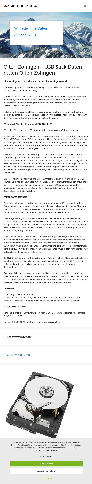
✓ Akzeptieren (46, 464)
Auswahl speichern (46, 471)
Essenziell (46, 456)
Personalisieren (46, 478)
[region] (46, 35)
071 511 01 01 (25, 35)
